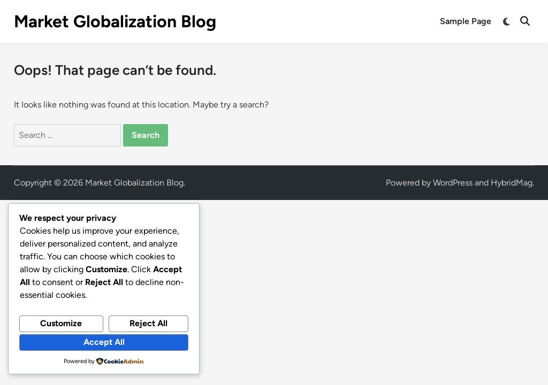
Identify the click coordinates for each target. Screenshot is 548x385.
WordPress (453, 183)
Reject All (149, 323)
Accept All (104, 342)
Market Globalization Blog (115, 21)
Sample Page (465, 21)
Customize (61, 323)
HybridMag (511, 183)
